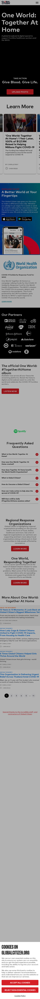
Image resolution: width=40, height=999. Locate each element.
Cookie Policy (20, 996)
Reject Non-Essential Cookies (20, 990)
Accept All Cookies (20, 982)
